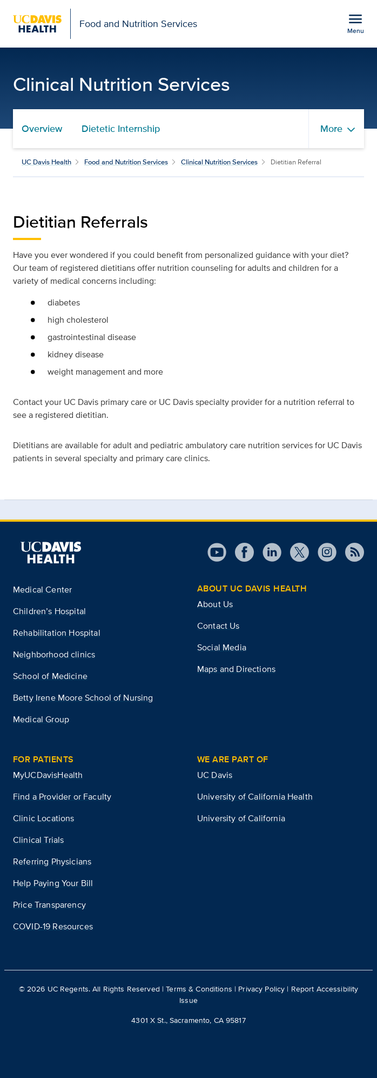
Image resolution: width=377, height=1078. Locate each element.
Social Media (221, 647)
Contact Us (218, 626)
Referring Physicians (52, 861)
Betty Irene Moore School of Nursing (83, 697)
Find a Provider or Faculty (62, 796)
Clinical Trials (38, 840)
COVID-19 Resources (53, 926)
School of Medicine (50, 676)
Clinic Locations (44, 818)
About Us (215, 604)
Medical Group (41, 719)
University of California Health (255, 796)
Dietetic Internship (121, 129)
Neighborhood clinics (54, 654)
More (331, 129)
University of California (241, 818)
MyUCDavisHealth (48, 775)
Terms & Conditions (199, 988)
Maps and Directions (236, 669)
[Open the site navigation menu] (355, 23)
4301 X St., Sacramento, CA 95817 (188, 1020)
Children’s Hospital (49, 611)
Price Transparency (49, 905)
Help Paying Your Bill (53, 883)
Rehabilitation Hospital (56, 633)
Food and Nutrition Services (126, 162)
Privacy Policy (261, 988)
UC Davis (214, 775)
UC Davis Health (46, 162)
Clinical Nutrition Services (219, 162)
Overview (42, 129)
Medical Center (42, 589)
